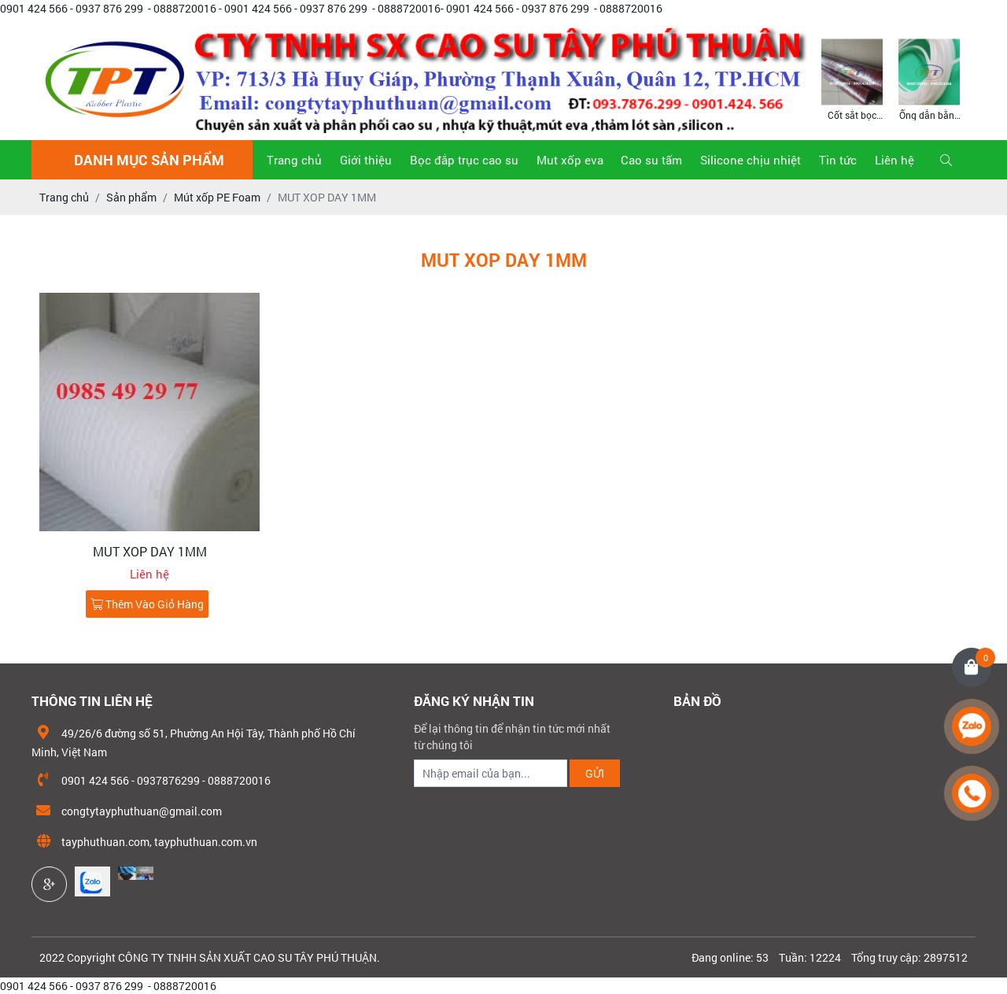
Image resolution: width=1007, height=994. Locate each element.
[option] (852, 78)
